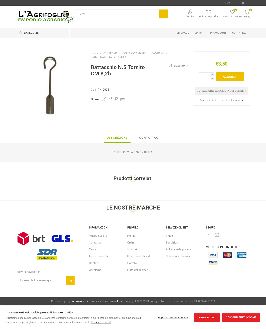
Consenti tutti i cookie (241, 317)
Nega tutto (206, 317)
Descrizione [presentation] (117, 137)
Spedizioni (172, 242)
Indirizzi (132, 249)
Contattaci (95, 242)
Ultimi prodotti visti (138, 256)
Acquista (230, 76)
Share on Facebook (111, 99)
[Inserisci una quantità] (205, 76)
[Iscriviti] (40, 280)
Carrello (132, 263)
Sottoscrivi (70, 280)
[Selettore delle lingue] (245, 3)
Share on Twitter (104, 99)
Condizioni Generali (178, 256)
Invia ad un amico (122, 99)
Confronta (181, 66)
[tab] (117, 138)
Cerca (163, 13)
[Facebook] (209, 235)
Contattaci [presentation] (149, 137)
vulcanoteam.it (109, 301)
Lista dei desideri (137, 270)
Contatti (94, 263)
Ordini (130, 242)
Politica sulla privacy (178, 249)
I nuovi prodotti (98, 256)
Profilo (190, 16)
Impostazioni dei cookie (173, 317)
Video (169, 235)
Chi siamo (95, 270)
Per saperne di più (101, 322)
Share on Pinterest (117, 99)
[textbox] (117, 13)
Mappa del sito (98, 235)
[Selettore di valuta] (231, 3)
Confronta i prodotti (208, 16)
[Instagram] (217, 235)
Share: (95, 99)
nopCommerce (75, 301)
